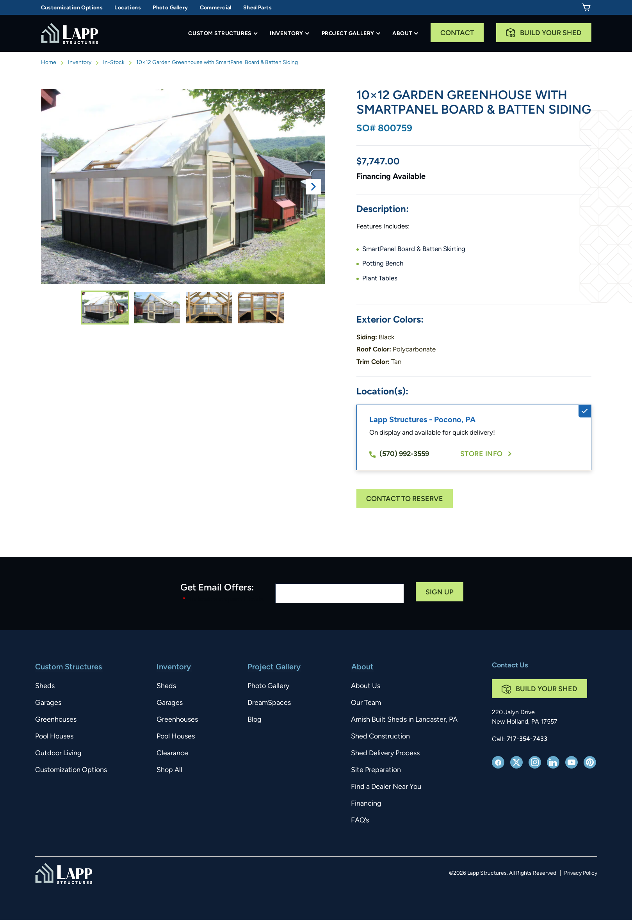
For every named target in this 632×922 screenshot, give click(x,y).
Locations (127, 8)
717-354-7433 (527, 739)
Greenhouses (56, 720)
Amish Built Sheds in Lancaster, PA (404, 720)
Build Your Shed (551, 33)
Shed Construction (380, 736)
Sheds (45, 686)
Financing (366, 804)
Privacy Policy (580, 873)
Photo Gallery (170, 8)
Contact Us (510, 665)
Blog (255, 720)
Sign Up (439, 592)
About (402, 34)
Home (48, 63)
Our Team (366, 703)
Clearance (172, 753)
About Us (365, 686)
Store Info (481, 454)
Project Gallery (348, 34)
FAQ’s (360, 820)
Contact (457, 33)
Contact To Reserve (404, 499)
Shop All (169, 770)
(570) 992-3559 (399, 454)
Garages (48, 703)
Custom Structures (219, 34)
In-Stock (114, 63)
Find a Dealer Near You (386, 787)
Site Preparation (376, 770)
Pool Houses (54, 736)
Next (313, 186)
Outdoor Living (58, 753)
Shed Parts (257, 8)
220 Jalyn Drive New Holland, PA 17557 (524, 717)
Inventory (286, 34)
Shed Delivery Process (385, 753)
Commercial (215, 8)
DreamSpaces (269, 703)
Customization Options (72, 8)
